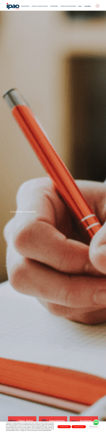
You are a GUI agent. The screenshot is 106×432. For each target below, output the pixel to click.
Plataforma (54, 6)
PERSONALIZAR (93, 426)
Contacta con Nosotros (68, 6)
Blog (80, 6)
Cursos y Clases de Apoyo (39, 6)
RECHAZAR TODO (78, 426)
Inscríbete (87, 6)
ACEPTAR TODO (64, 426)
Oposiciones (25, 6)
